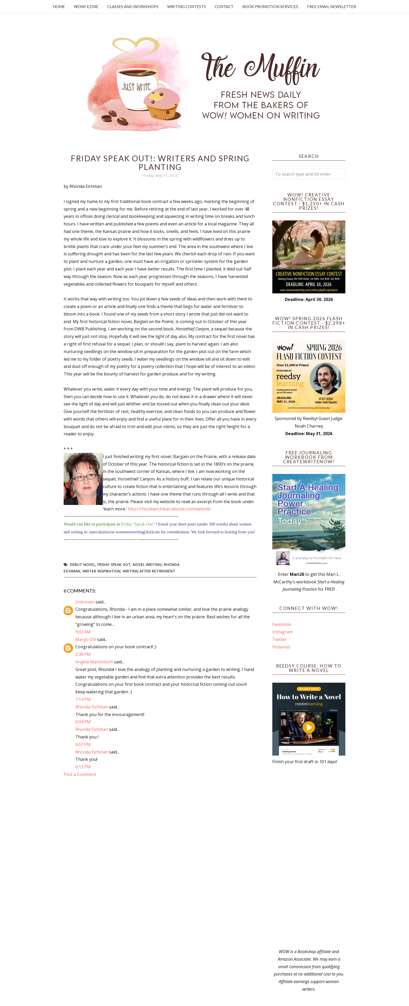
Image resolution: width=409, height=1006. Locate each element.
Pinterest (281, 647)
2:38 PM (83, 654)
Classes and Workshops (132, 6)
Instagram (282, 632)
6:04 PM (83, 722)
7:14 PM (83, 699)
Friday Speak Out (114, 564)
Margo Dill (85, 639)
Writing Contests (186, 6)
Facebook (281, 624)
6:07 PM (83, 744)
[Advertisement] (308, 857)
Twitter (279, 639)
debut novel (82, 564)
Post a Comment (80, 774)
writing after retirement (149, 571)
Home (59, 6)
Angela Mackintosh (94, 662)
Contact (224, 6)
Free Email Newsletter (331, 6)
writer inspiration (101, 571)
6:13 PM (83, 767)
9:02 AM (83, 632)
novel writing (147, 564)
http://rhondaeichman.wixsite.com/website (169, 509)
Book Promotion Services (270, 6)
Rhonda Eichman (91, 707)
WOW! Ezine (86, 6)
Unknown (84, 602)
